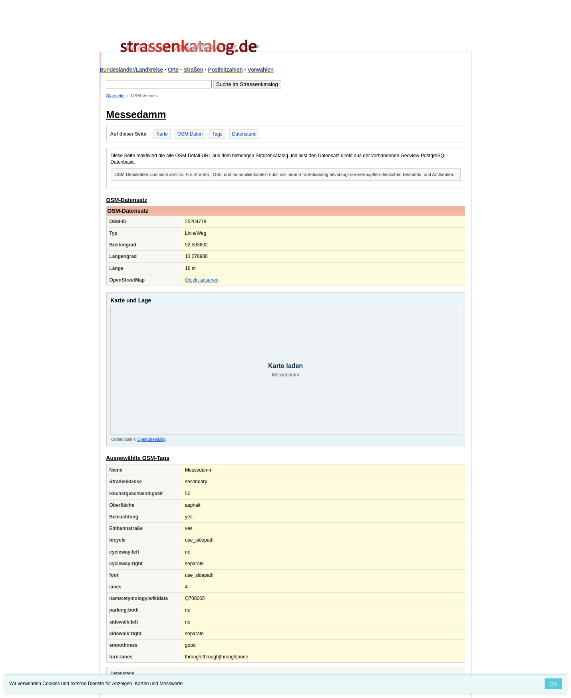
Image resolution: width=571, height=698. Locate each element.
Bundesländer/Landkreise (131, 69)
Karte (162, 134)
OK (553, 684)
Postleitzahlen (225, 69)
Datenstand (244, 134)
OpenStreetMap (151, 439)
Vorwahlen (260, 69)
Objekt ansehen (202, 280)
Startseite (115, 95)
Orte (173, 69)
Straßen (193, 69)
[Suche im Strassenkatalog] (159, 84)
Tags (217, 134)
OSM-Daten (190, 134)
